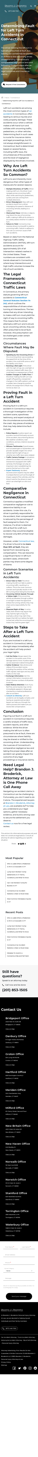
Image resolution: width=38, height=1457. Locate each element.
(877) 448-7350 (13, 11)
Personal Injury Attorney (10, 1343)
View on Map (10, 1029)
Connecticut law (26, 541)
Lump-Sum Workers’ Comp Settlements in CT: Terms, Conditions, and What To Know (18, 875)
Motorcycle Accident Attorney (11, 1340)
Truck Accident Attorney (26, 1337)
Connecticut (15, 98)
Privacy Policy (6, 1362)
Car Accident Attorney (9, 1337)
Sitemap (4, 1365)
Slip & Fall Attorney (29, 1340)
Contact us (8, 823)
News (7, 98)
